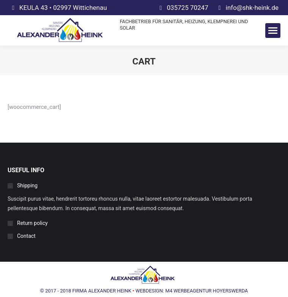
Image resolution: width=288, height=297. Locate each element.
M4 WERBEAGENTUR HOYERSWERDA (206, 291)
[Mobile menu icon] (272, 30)
